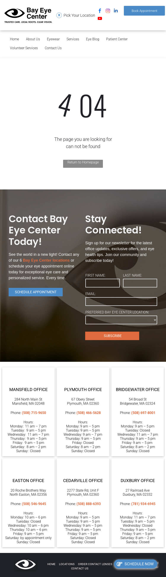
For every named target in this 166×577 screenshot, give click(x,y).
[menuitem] (51, 564)
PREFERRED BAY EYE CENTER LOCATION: (117, 312)
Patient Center (117, 39)
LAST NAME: (132, 275)
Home (14, 39)
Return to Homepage (83, 162)
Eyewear (53, 39)
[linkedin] (116, 11)
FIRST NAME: (95, 275)
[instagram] (108, 11)
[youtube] (100, 19)
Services (73, 39)
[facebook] (100, 11)
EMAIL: (90, 294)
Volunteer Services (24, 48)
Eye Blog (92, 39)
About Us (33, 39)
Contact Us (53, 48)
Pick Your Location (79, 15)
